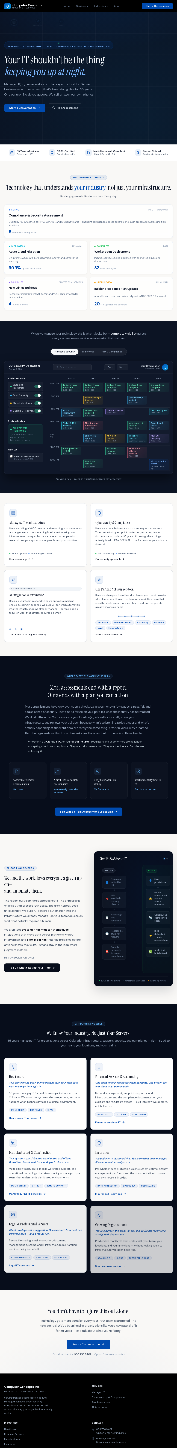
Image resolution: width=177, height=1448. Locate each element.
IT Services (88, 351)
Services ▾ (82, 6)
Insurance (9, 1444)
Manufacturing (12, 1439)
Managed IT (98, 1392)
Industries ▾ (101, 6)
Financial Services (14, 1434)
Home (66, 6)
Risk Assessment (65, 108)
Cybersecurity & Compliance (108, 1397)
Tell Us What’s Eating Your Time (32, 970)
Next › (122, 367)
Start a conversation (108, 637)
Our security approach (110, 561)
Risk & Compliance (112, 351)
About (117, 6)
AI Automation (100, 1407)
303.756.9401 (82, 1356)
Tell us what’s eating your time (28, 637)
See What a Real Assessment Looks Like (88, 814)
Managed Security (65, 351)
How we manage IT (21, 561)
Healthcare (10, 1429)
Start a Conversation (157, 6)
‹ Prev (110, 367)
